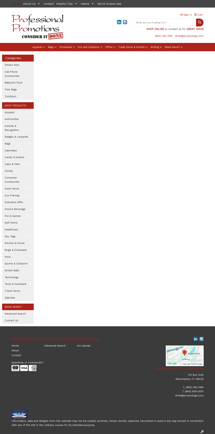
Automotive (12, 119)
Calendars (11, 150)
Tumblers (10, 96)
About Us (29, 3)
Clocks (9, 171)
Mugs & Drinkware (16, 250)
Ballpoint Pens (13, 82)
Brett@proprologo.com (189, 35)
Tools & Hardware (15, 284)
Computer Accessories (12, 179)
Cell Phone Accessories (12, 73)
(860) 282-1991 (164, 35)
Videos (85, 3)
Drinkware (65, 47)
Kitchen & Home (15, 243)
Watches (10, 297)
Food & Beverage (15, 209)
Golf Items (11, 222)
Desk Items (12, 188)
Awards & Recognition (12, 128)
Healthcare (11, 229)
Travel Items (12, 290)
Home (15, 345)
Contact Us (11, 320)
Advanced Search (15, 313)
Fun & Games (13, 216)
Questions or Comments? (27, 362)
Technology (12, 277)
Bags (51, 47)
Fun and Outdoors (88, 47)
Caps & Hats (12, 164)
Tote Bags (11, 89)
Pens (8, 256)
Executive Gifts (14, 202)
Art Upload (83, 345)
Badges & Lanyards (16, 136)
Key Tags (10, 236)
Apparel (37, 47)
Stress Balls (12, 270)
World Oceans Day (109, 3)
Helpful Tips (64, 3)
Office (109, 47)
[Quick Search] (163, 22)
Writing (154, 47)
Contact (49, 3)
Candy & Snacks (14, 157)
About (15, 350)
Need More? (172, 47)
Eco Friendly (12, 195)
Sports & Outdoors (16, 263)
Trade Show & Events (131, 47)
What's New (12, 64)
